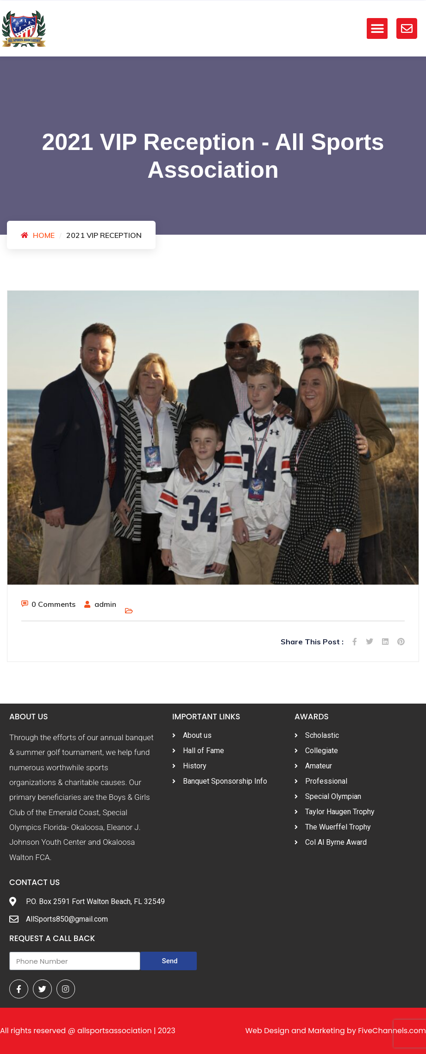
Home (44, 235)
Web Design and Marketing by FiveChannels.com (335, 1030)
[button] (377, 28)
